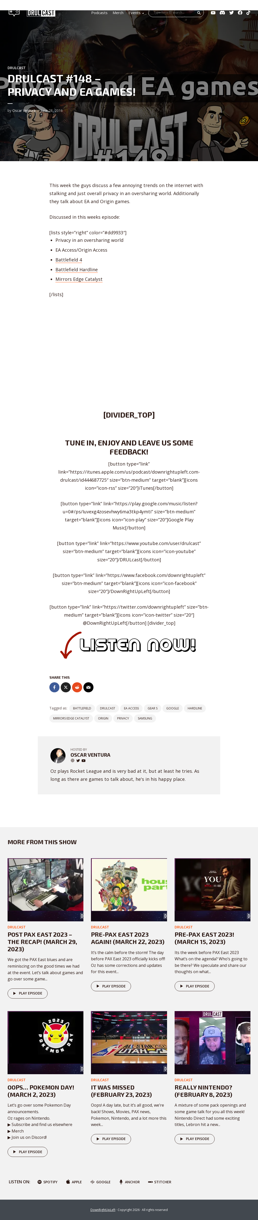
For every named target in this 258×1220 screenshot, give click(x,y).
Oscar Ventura (24, 110)
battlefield (82, 708)
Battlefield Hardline (76, 269)
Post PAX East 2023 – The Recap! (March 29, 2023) (42, 942)
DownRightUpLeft (102, 1210)
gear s (152, 708)
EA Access (131, 708)
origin (103, 718)
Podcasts (99, 12)
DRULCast (107, 708)
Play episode (26, 993)
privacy (123, 718)
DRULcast (17, 67)
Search (199, 12)
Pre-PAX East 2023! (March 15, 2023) (204, 938)
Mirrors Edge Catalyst (79, 279)
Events (134, 12)
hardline (195, 708)
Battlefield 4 (68, 260)
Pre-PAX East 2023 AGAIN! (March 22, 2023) (128, 938)
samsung (145, 718)
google (172, 708)
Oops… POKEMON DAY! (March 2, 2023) (41, 1090)
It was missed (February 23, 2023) (121, 1090)
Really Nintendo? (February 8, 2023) (203, 1090)
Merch (118, 12)
